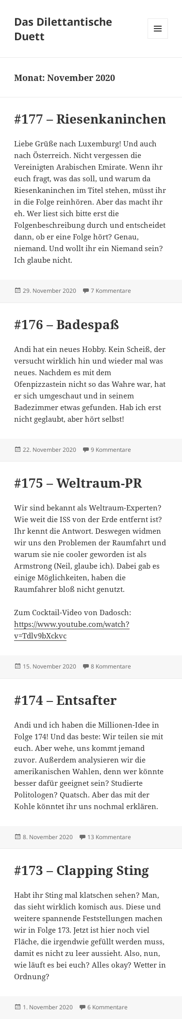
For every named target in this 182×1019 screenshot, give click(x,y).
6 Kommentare (107, 1007)
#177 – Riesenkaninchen (90, 118)
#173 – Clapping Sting (81, 870)
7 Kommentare (111, 291)
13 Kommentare (109, 837)
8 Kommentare (111, 666)
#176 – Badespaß (66, 324)
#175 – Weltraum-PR (78, 483)
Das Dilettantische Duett (63, 28)
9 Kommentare (111, 450)
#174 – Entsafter (65, 700)
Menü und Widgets (158, 38)
